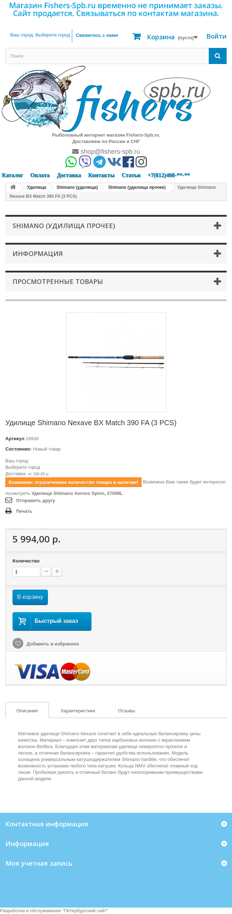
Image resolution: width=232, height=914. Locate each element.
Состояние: (18, 449)
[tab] (27, 710)
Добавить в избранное (52, 644)
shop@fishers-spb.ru (106, 151)
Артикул (14, 438)
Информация (38, 253)
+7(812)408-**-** (169, 175)
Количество (26, 561)
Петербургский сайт (85, 910)
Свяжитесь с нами (97, 35)
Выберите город (22, 467)
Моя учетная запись (39, 863)
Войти (216, 36)
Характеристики (78, 710)
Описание (22, 711)
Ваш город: (40, 35)
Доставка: (15, 473)
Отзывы (126, 710)
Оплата (39, 175)
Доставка (69, 175)
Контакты (101, 175)
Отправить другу (35, 500)
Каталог (12, 175)
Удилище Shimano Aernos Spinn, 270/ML (77, 493)
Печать (24, 511)
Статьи (131, 175)
